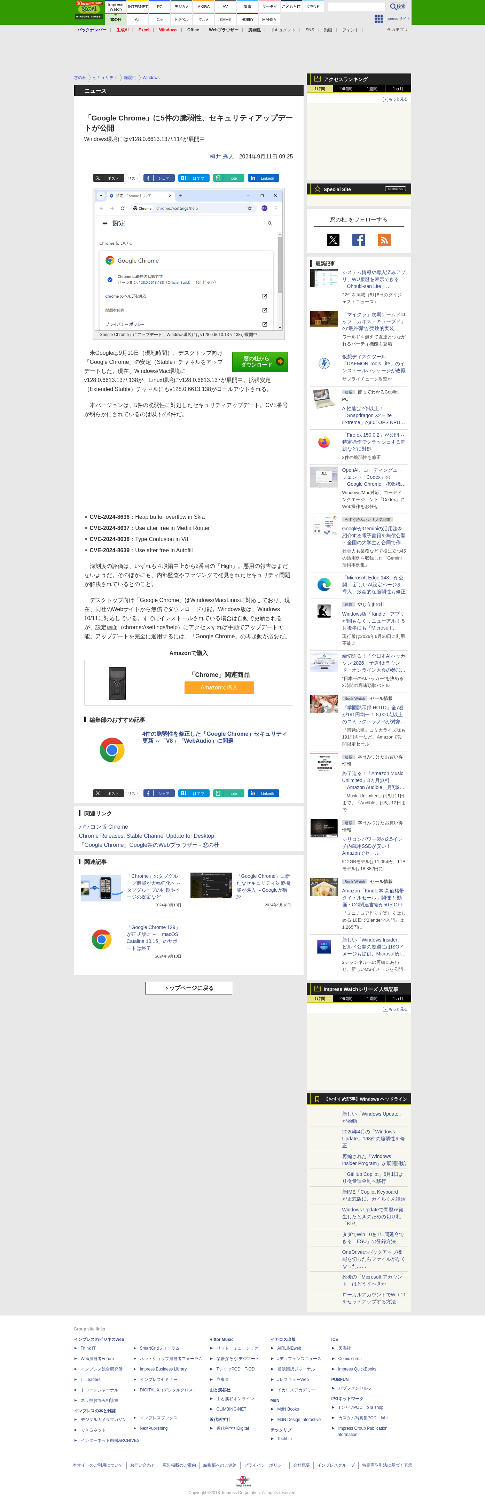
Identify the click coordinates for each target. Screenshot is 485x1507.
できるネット (93, 1430)
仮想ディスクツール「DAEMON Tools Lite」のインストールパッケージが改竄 (374, 363)
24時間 (345, 88)
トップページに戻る (189, 988)
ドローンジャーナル (99, 1390)
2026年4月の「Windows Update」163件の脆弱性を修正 (373, 1138)
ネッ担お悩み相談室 (99, 1400)
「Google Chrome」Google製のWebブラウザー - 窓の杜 (149, 845)
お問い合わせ (142, 1465)
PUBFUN (340, 1379)
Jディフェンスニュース (299, 1358)
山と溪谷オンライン (235, 1398)
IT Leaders (91, 1379)
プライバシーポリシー (265, 1465)
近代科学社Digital (233, 1428)
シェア (164, 178)
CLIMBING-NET (232, 1409)
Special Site (337, 189)
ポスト (113, 178)
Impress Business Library (163, 1369)
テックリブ (281, 1430)
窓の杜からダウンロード (262, 362)
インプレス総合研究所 (102, 1369)
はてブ (198, 178)
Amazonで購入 (219, 687)
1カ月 (398, 88)
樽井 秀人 (222, 156)
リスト (133, 178)
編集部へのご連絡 (220, 1465)
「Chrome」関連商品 (219, 674)
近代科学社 (220, 1419)
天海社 (344, 1348)
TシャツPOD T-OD (236, 1369)
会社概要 (301, 1465)
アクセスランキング (346, 79)
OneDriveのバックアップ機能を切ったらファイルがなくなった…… (374, 1259)
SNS (310, 30)
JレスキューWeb (293, 1379)
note (233, 178)
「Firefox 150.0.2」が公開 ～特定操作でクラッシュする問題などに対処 (374, 442)
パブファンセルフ (355, 1388)
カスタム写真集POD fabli (363, 1417)
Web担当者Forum (97, 1358)
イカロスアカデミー (296, 1390)
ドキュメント (283, 30)
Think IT (88, 1348)
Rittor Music (222, 1339)
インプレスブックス (159, 1417)
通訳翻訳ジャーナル (296, 1369)
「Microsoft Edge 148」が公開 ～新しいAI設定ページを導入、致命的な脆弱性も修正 (374, 584)
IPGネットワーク (347, 1398)
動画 (328, 30)
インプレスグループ (336, 1465)
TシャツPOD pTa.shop (361, 1407)
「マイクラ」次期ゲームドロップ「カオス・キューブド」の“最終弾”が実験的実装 (374, 321)
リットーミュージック (237, 1348)
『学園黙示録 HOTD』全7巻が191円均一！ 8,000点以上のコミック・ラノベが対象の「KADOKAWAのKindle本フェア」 (374, 721)
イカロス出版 (283, 1339)
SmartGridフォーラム (160, 1348)
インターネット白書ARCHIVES (110, 1440)
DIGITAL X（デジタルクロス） (168, 1390)
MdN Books (288, 1409)
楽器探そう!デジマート (238, 1358)
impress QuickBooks (357, 1369)
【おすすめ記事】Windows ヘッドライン (366, 1099)
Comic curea (350, 1358)
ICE (334, 1339)
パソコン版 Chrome (103, 827)
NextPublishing (154, 1428)
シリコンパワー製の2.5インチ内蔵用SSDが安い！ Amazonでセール (372, 846)
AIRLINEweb (289, 1348)
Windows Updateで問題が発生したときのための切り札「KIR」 (373, 1216)
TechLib (284, 1438)
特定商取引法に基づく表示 (387, 1465)
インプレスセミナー (159, 1379)
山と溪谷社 (220, 1390)
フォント (350, 30)
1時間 (319, 88)
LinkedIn (268, 178)
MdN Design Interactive (299, 1419)
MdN (275, 1400)
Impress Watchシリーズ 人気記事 (361, 989)
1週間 (372, 88)
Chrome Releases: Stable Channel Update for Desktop (146, 836)
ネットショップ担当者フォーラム (171, 1358)
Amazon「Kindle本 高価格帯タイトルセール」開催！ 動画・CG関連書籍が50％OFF (373, 897)
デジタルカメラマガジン (104, 1419)
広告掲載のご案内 (179, 1465)
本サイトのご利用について (98, 1465)
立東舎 (223, 1379)
